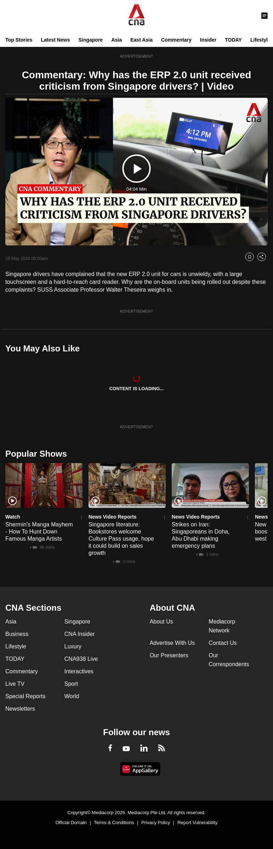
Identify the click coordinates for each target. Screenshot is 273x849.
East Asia (141, 40)
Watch (12, 517)
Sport (71, 684)
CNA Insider (79, 634)
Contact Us (223, 643)
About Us (161, 622)
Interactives (78, 671)
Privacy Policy (155, 822)
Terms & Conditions (114, 822)
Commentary (176, 40)
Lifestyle (260, 40)
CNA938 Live (81, 659)
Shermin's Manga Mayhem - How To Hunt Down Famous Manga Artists (39, 531)
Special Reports (25, 696)
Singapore (91, 40)
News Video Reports (112, 517)
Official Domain (71, 822)
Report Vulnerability (197, 822)
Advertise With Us (172, 643)
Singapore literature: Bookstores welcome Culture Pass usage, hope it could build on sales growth (121, 538)
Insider (208, 40)
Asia (116, 40)
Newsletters (20, 709)
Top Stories (18, 40)
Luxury (72, 646)
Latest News (55, 40)
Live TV (15, 684)
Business (16, 634)
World (71, 696)
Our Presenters (169, 655)
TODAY (233, 40)
